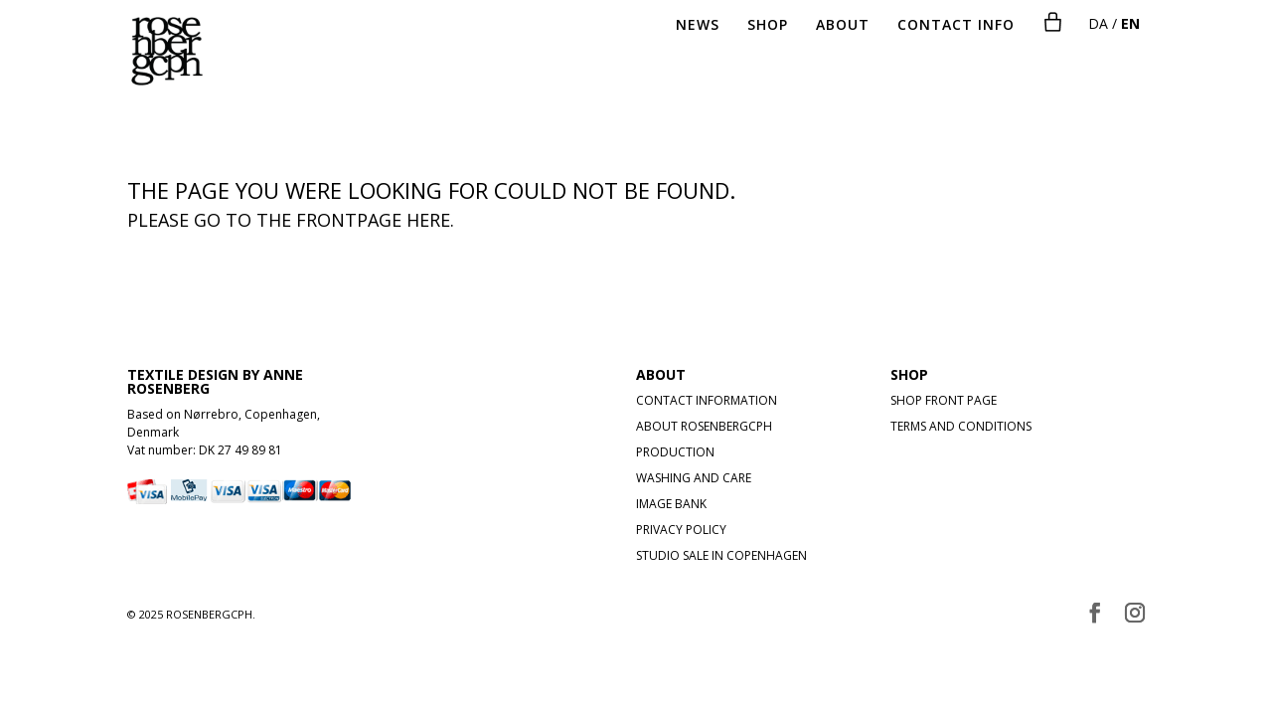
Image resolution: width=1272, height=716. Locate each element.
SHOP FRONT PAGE (943, 400)
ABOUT (843, 26)
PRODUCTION (675, 452)
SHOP (767, 26)
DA (1098, 23)
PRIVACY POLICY (681, 529)
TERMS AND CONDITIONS (961, 426)
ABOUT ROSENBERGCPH (704, 426)
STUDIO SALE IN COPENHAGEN (721, 555)
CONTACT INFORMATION (706, 400)
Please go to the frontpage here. (290, 220)
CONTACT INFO (956, 26)
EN (1130, 23)
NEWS (697, 26)
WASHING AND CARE (693, 477)
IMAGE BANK (671, 503)
